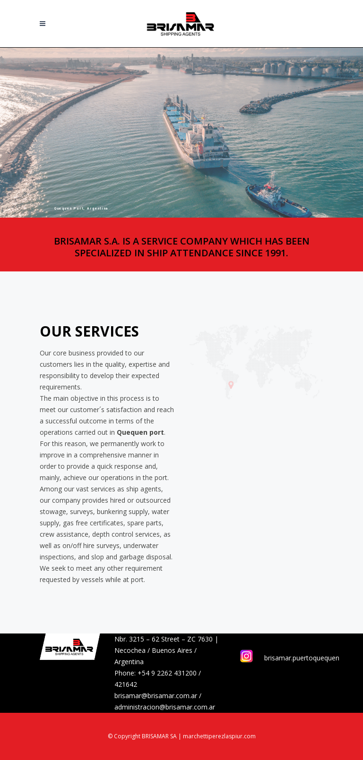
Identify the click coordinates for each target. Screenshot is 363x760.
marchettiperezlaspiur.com (219, 736)
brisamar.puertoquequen (301, 657)
